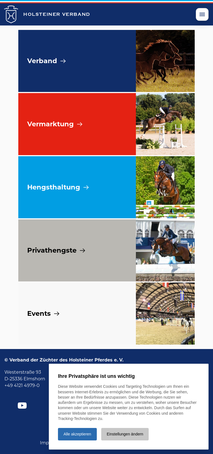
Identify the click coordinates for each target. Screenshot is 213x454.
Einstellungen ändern (125, 434)
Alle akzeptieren (77, 434)
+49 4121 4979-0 (22, 385)
